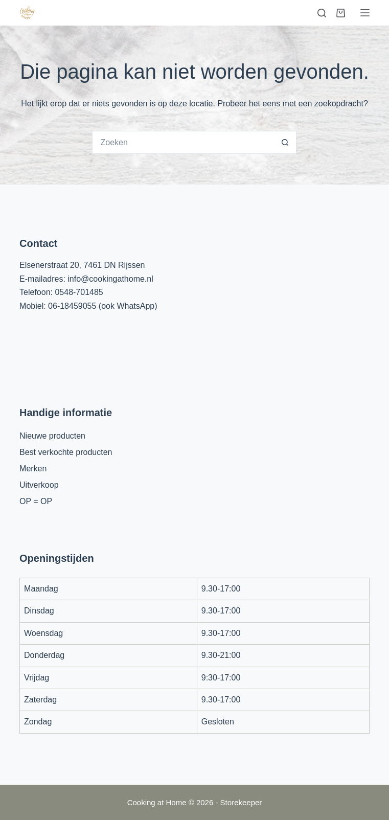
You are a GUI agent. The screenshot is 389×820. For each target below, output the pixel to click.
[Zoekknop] (284, 142)
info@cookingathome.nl (110, 279)
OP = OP (35, 501)
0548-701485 (79, 292)
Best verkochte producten (65, 452)
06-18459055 (72, 306)
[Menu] (365, 12)
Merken (33, 468)
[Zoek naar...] (182, 142)
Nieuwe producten (52, 435)
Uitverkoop (38, 485)
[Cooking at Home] (27, 12)
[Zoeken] (321, 13)
